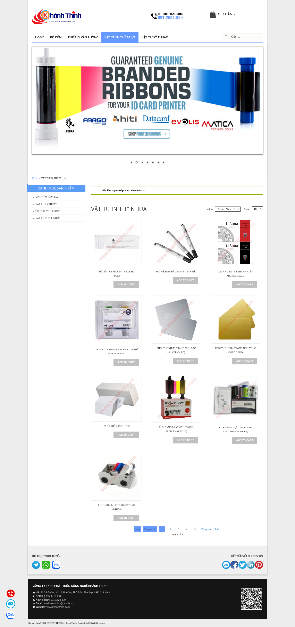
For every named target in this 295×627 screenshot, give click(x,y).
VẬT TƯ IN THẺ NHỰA (47, 218)
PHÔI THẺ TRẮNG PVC (117, 426)
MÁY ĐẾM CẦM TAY (46, 197)
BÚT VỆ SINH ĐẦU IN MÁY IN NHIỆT (176, 271)
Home (35, 178)
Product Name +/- (226, 209)
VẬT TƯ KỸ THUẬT (46, 204)
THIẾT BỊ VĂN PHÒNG (47, 211)
